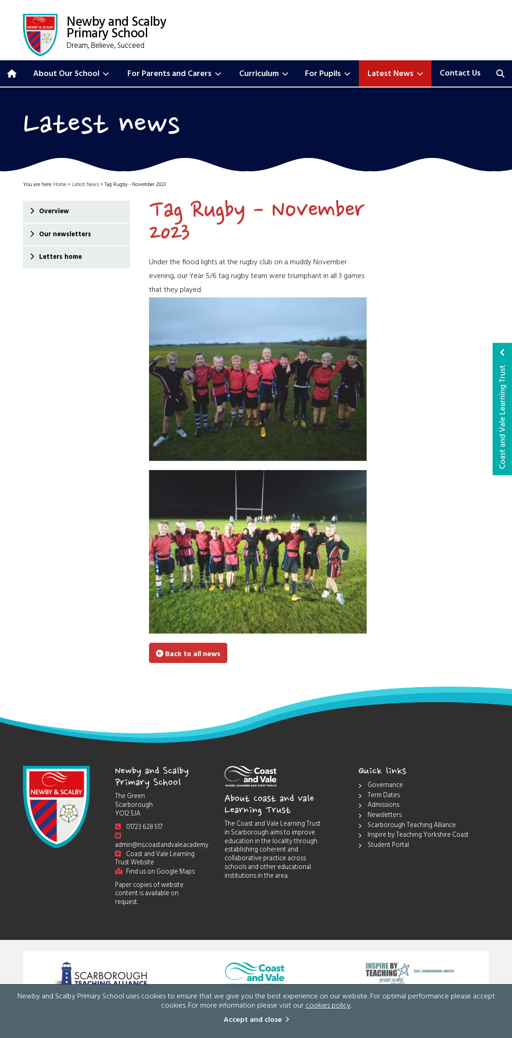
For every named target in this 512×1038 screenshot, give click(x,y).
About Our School (71, 74)
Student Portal (383, 846)
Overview (54, 212)
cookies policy (328, 1006)
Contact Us (460, 74)
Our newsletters (65, 235)
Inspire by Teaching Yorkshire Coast (413, 836)
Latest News (395, 74)
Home (59, 185)
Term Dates (379, 796)
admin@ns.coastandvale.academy (161, 842)
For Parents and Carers (174, 74)
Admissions (378, 806)
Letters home (60, 257)
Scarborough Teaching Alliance (407, 826)
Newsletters (380, 816)
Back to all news (188, 653)
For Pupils (328, 74)
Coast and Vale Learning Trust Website (155, 859)
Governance (380, 786)
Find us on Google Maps (155, 872)
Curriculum (263, 74)
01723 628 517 (138, 828)
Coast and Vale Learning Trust (502, 409)
